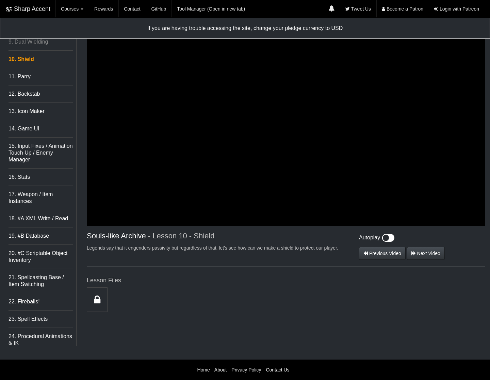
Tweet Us (358, 9)
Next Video (425, 253)
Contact (132, 9)
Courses (72, 9)
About (220, 370)
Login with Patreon (456, 9)
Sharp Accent (27, 9)
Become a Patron (402, 9)
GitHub (158, 9)
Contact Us (277, 370)
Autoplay (376, 237)
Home (203, 370)
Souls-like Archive (116, 236)
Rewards (103, 9)
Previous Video (382, 253)
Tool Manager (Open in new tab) (211, 9)
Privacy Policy (246, 370)
